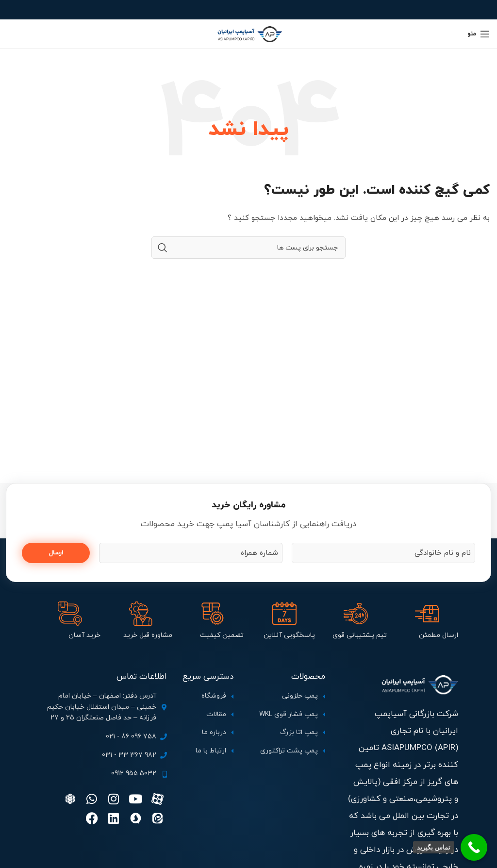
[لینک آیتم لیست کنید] (284, 696)
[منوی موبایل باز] (479, 34)
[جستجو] (248, 247)
